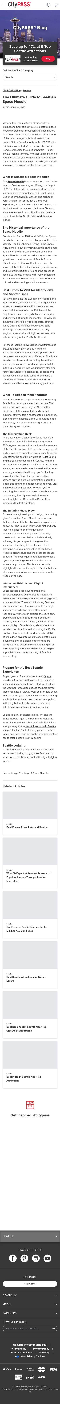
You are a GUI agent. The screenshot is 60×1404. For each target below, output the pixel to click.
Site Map (44, 1352)
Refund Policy (18, 1348)
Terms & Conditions (21, 1352)
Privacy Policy (41, 1348)
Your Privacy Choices (30, 1356)
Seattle (27, 90)
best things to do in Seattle (40, 726)
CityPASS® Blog (12, 90)
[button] (30, 1236)
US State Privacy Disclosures (30, 1344)
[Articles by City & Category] (30, 77)
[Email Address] (30, 1328)
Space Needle (16, 181)
